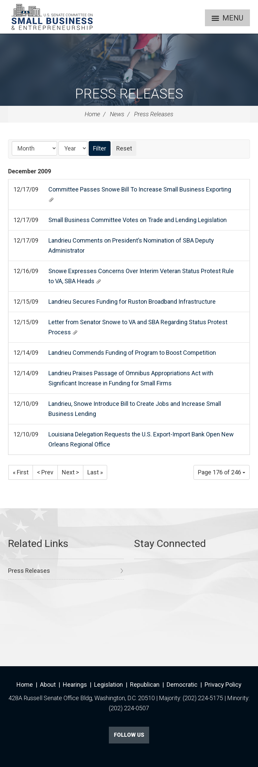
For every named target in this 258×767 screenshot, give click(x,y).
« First (21, 472)
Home (92, 114)
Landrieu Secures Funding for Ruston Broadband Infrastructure (132, 301)
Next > (70, 472)
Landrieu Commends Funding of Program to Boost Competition (132, 352)
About (48, 684)
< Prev (45, 472)
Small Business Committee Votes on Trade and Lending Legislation (137, 219)
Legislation (108, 684)
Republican (145, 684)
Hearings (75, 684)
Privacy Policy (223, 684)
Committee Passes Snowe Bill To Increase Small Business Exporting (139, 189)
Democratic (182, 684)
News (117, 114)
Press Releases (129, 94)
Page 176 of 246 (221, 472)
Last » (95, 472)
